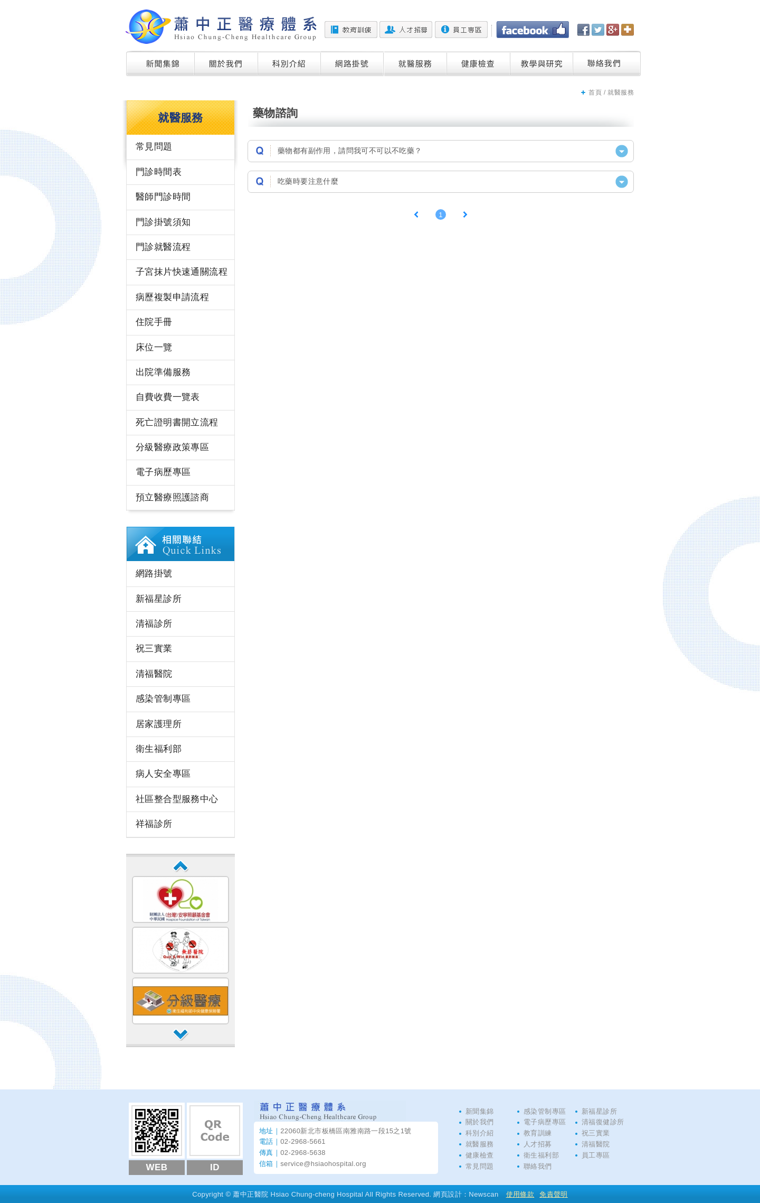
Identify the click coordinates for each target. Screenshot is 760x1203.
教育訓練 (351, 29)
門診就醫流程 (163, 247)
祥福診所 (154, 824)
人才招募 (405, 29)
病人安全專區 (163, 774)
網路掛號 (352, 63)
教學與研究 (541, 63)
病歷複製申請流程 (172, 297)
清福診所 (154, 624)
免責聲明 (553, 1194)
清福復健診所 (603, 1122)
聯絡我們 (607, 63)
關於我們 (226, 63)
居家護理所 (159, 724)
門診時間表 (159, 172)
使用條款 (520, 1194)
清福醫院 (154, 674)
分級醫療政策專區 (172, 447)
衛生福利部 (159, 749)
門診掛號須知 (163, 222)
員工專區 (461, 29)
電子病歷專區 (163, 472)
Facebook (532, 29)
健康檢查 (478, 63)
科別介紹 (289, 63)
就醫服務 (415, 63)
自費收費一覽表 (168, 397)
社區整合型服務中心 (177, 799)
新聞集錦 (160, 63)
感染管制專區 (163, 699)
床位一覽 (154, 347)
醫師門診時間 (163, 197)
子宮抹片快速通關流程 (181, 272)
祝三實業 (154, 649)
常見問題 (154, 147)
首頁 (595, 92)
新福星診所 (159, 599)
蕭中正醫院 (221, 26)
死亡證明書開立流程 (177, 422)
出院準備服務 (163, 372)
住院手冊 (154, 322)
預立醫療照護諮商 (172, 497)
